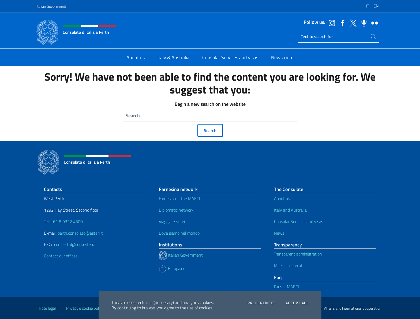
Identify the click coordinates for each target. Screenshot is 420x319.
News (279, 233)
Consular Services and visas (298, 221)
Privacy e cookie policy (84, 308)
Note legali (48, 308)
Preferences (262, 303)
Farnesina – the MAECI (179, 198)
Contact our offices (60, 256)
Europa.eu (172, 268)
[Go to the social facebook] (341, 22)
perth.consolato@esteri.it (80, 233)
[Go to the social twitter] (352, 22)
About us (282, 198)
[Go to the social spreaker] (362, 22)
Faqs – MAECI (286, 286)
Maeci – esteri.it (288, 265)
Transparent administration (298, 254)
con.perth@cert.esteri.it (75, 244)
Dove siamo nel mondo (179, 233)
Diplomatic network (176, 210)
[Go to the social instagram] (330, 22)
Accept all (297, 303)
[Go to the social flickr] (373, 22)
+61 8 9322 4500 (67, 221)
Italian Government (51, 6)
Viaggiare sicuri (172, 221)
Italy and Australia (290, 210)
